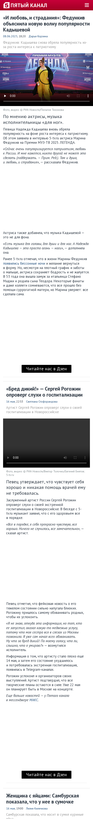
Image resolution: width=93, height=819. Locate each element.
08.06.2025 (10, 36)
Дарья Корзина (38, 36)
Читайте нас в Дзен (46, 369)
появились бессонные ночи (24, 263)
